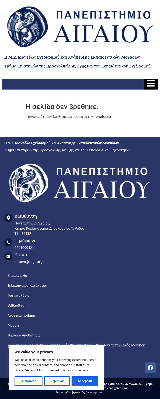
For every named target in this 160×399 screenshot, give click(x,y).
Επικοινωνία (17, 276)
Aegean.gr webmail (22, 315)
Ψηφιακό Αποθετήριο (24, 335)
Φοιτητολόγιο (18, 295)
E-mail (22, 254)
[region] (56, 367)
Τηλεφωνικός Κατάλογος (27, 286)
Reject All (57, 381)
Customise (28, 381)
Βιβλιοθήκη (16, 305)
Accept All (85, 381)
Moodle (13, 325)
